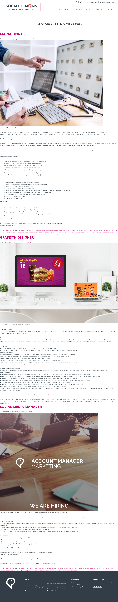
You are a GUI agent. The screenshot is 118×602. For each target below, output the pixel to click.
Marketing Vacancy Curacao (66, 232)
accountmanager (49, 568)
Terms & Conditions (52, 591)
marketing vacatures (107, 232)
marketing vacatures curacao (8, 234)
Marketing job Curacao (42, 232)
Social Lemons (34, 39)
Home (58, 9)
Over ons (99, 9)
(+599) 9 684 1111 (92, 2)
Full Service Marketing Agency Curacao (56, 230)
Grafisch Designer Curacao (75, 230)
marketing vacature (80, 232)
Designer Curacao (40, 230)
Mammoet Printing (76, 585)
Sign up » (97, 586)
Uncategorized (10, 230)
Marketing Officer (17, 34)
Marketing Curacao (30, 232)
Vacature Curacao (68, 234)
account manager (23, 568)
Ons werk (79, 9)
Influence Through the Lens (79, 587)
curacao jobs (58, 568)
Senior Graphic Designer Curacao (43, 234)
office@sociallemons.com (54, 394)
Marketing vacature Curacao (94, 232)
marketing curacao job (80, 568)
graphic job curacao (105, 230)
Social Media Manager (21, 406)
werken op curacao (90, 234)
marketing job (91, 568)
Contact (109, 9)
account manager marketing (26, 230)
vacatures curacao (79, 234)
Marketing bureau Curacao (17, 232)
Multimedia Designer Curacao (25, 234)
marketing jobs (54, 232)
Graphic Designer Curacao (91, 230)
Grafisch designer (17, 237)
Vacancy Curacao (58, 234)
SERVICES (68, 9)
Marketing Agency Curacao (102, 399)
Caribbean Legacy (76, 583)
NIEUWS (89, 9)
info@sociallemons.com (107, 2)
